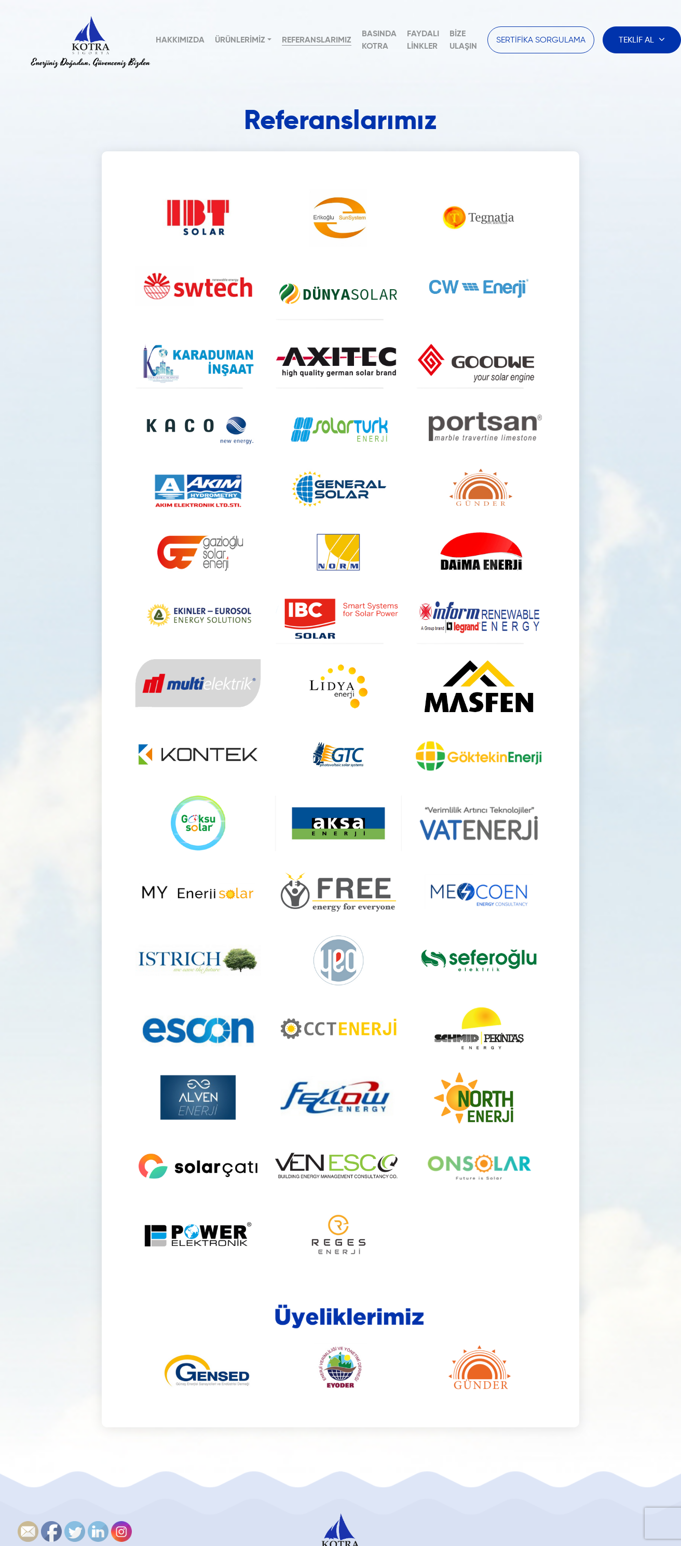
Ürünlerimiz (240, 39)
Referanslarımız (316, 39)
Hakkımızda (180, 39)
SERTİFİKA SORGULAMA (540, 40)
